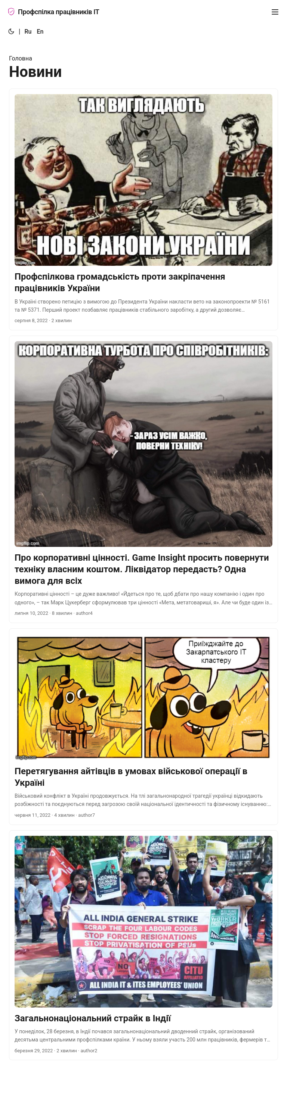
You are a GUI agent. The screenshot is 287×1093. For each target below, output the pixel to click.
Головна (20, 58)
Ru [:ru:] (27, 31)
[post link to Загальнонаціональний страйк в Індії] (143, 945)
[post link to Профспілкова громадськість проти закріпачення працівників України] (143, 209)
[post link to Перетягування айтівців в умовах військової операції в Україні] (143, 727)
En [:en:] (40, 31)
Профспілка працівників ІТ (53, 12)
